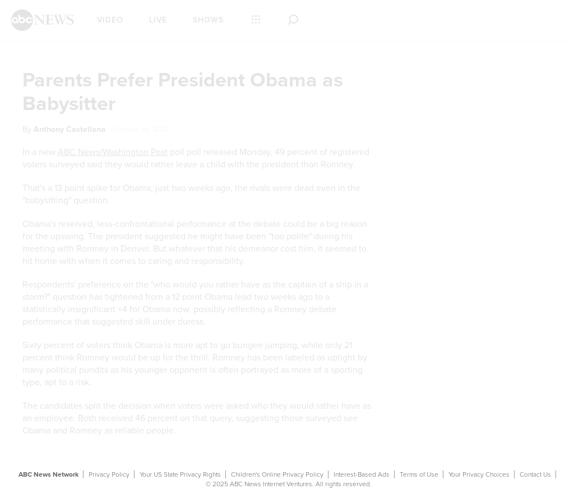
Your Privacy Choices (479, 474)
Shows (208, 20)
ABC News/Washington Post (113, 152)
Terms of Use (419, 474)
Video (110, 20)
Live (158, 20)
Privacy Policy (109, 474)
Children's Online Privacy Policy (277, 474)
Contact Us (535, 474)
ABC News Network (48, 474)
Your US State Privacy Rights (180, 474)
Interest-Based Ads (362, 474)
